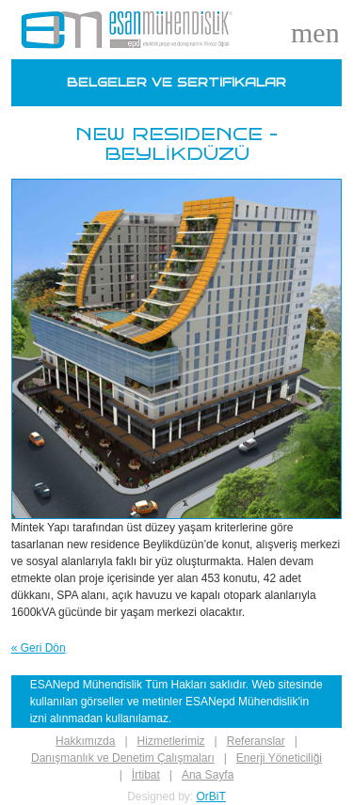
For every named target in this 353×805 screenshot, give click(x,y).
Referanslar (256, 741)
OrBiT (211, 796)
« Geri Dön (38, 648)
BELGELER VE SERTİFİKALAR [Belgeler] (176, 82)
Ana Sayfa (207, 774)
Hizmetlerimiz (171, 741)
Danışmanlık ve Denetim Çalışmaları (123, 758)
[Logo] (127, 29)
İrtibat (146, 774)
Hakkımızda (85, 741)
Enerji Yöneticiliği (279, 758)
